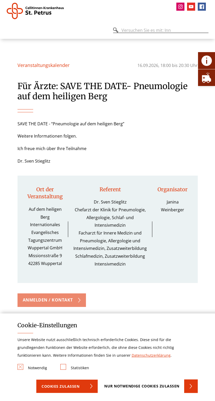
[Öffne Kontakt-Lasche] (206, 60)
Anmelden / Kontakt (48, 300)
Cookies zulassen (60, 386)
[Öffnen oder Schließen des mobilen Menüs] (9, 31)
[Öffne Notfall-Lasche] (206, 77)
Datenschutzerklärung (151, 355)
